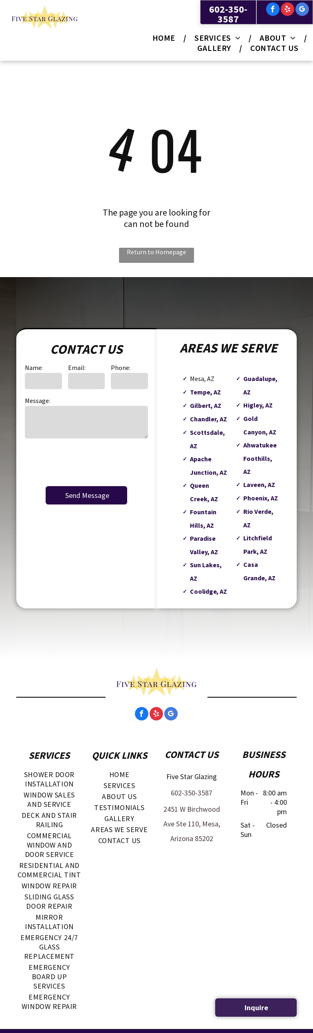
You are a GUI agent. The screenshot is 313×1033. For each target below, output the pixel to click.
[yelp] (287, 10)
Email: (77, 367)
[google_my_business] (302, 10)
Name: (34, 367)
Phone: (120, 367)
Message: (37, 400)
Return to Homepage (156, 252)
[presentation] (87, 462)
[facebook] (273, 10)
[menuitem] (165, 38)
